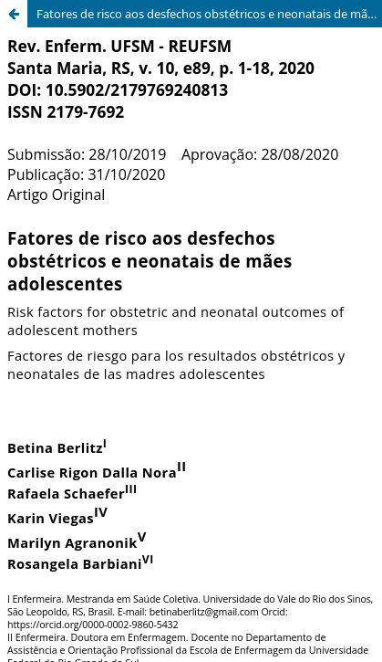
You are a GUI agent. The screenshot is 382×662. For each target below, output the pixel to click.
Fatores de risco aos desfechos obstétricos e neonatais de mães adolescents (209, 13)
